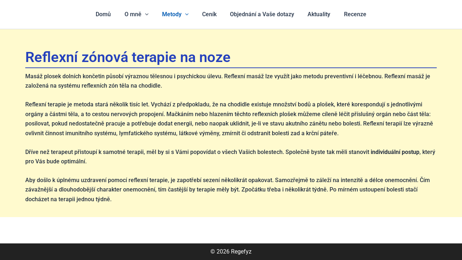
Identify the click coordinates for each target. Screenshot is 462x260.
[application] (148, 14)
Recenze (349, 14)
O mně (140, 14)
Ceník (209, 14)
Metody (177, 14)
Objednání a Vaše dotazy (260, 14)
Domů (109, 14)
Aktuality (315, 14)
